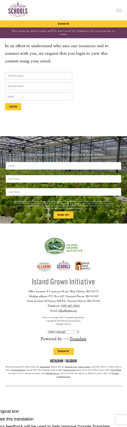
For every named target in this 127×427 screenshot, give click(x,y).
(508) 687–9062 (70, 306)
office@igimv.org (67, 311)
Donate (63, 24)
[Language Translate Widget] (63, 331)
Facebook (71, 361)
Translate (75, 339)
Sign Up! (63, 215)
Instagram (56, 361)
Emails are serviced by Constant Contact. (63, 208)
